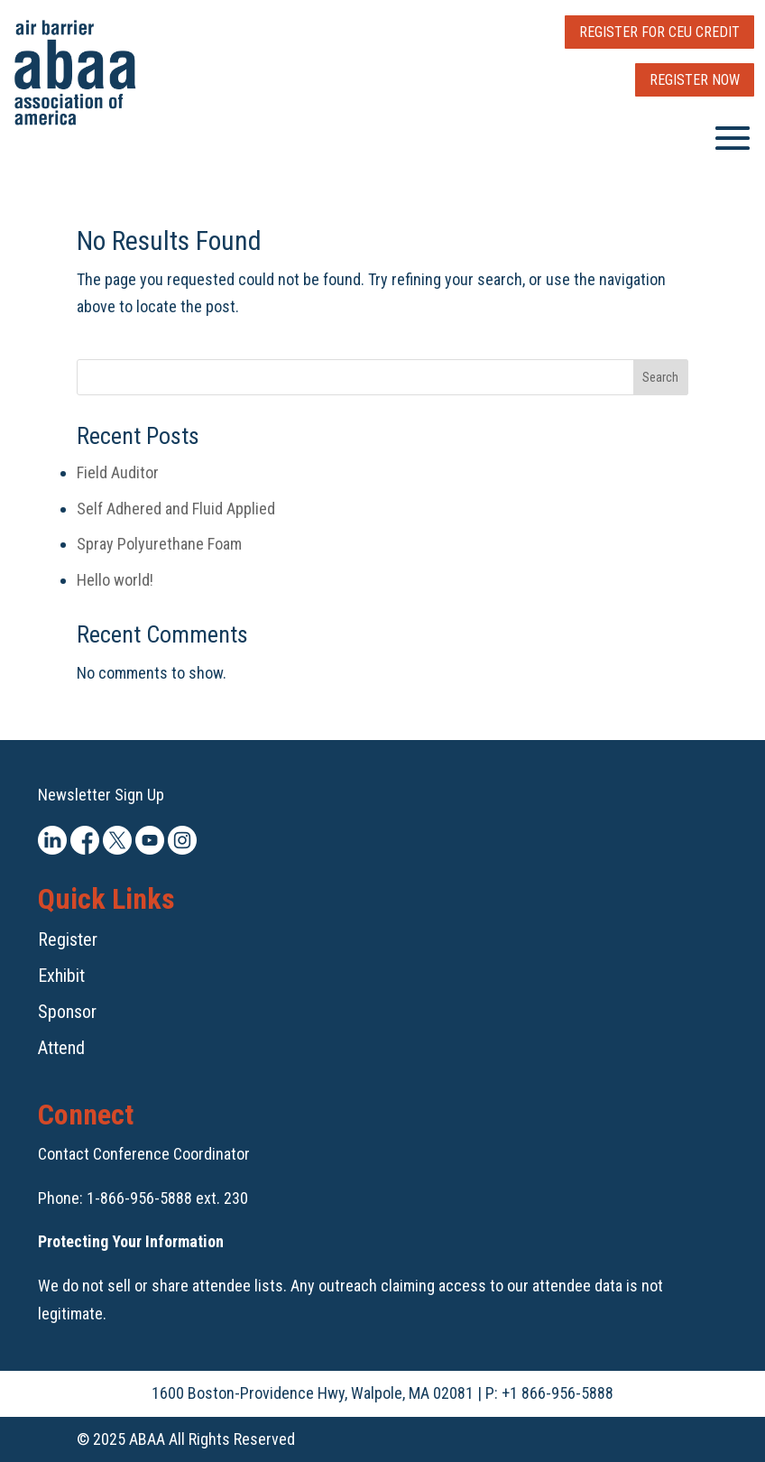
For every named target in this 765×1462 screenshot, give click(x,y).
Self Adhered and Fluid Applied (176, 508)
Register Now (695, 79)
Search (660, 377)
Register (67, 939)
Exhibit (61, 975)
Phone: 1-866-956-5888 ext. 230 (143, 1198)
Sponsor (67, 1011)
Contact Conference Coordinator (144, 1153)
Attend (61, 1048)
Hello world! (115, 579)
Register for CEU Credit (659, 32)
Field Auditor (118, 472)
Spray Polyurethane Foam (159, 543)
